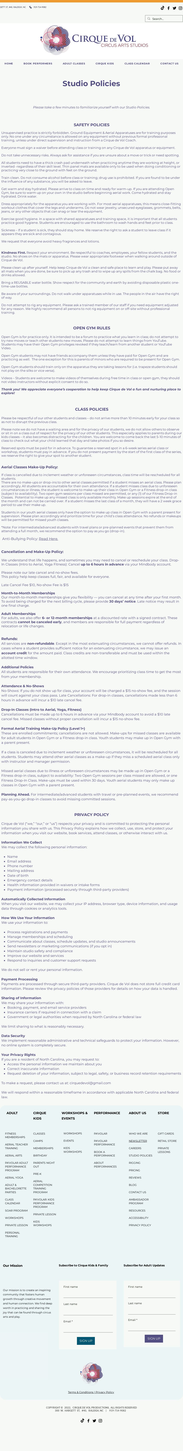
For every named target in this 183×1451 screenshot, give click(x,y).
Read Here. (48, 539)
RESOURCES (137, 1210)
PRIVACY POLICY (140, 1225)
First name (70, 1286)
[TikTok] (162, 8)
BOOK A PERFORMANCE (104, 1153)
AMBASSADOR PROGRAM (139, 1201)
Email (68, 1321)
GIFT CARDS (166, 1133)
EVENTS (68, 1140)
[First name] (87, 1294)
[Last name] (87, 1311)
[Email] (87, 1328)
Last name (70, 1304)
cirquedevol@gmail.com (90, 1083)
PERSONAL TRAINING (12, 1234)
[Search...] (163, 18)
